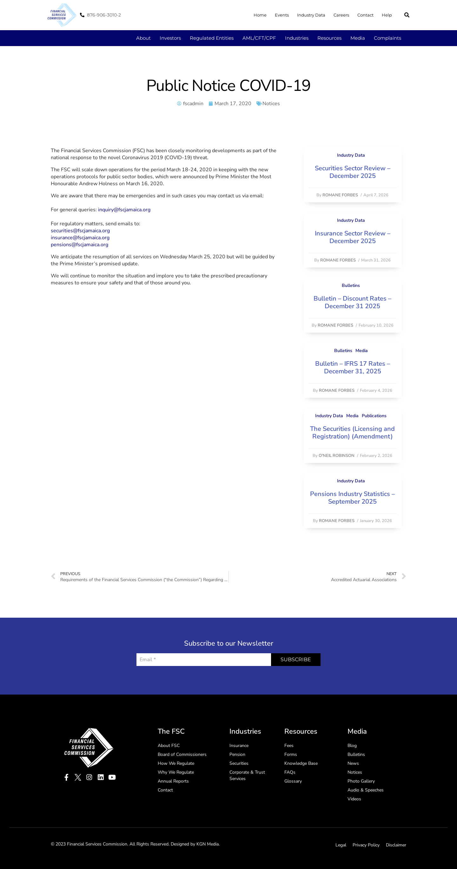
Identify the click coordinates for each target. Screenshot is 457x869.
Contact (365, 14)
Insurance (238, 746)
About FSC (169, 746)
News (353, 763)
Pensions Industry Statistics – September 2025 (352, 498)
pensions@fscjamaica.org (79, 244)
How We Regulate (176, 763)
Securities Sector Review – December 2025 (352, 172)
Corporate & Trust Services (247, 775)
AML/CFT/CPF (259, 38)
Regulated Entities (212, 38)
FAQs (289, 772)
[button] (406, 14)
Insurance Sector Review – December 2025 (352, 237)
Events (282, 14)
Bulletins (351, 285)
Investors (170, 38)
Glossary (293, 781)
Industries (296, 38)
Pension (237, 754)
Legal (340, 845)
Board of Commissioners (182, 754)
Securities (238, 763)
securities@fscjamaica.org (80, 230)
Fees (289, 746)
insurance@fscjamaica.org (80, 237)
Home (260, 14)
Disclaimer (396, 845)
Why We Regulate (176, 772)
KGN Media (207, 844)
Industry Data (311, 14)
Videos (354, 799)
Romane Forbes (340, 195)
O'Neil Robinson (336, 455)
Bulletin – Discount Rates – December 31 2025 (352, 302)
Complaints (387, 38)
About (143, 38)
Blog (352, 746)
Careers (341, 14)
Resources (329, 38)
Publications (374, 416)
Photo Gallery (361, 781)
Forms (290, 754)
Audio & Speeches (366, 790)
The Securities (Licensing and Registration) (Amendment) (352, 432)
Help (387, 14)
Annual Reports (173, 781)
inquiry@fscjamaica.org (124, 209)
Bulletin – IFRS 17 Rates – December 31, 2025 (352, 367)
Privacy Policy (366, 845)
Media (357, 38)
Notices (271, 103)
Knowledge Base (301, 763)
